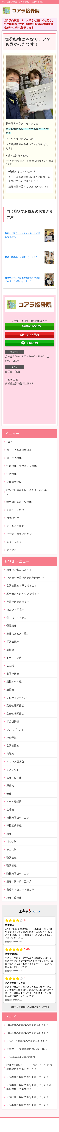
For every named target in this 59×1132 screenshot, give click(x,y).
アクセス (11, 550)
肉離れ (10, 753)
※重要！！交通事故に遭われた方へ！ (27, 1049)
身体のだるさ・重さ (17, 633)
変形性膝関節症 (15, 713)
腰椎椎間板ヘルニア (17, 817)
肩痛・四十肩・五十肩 (19, 881)
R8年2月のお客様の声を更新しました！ (28, 1025)
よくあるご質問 (15, 526)
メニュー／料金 (15, 510)
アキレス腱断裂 (15, 761)
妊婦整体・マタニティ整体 (21, 466)
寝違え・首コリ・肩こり (20, 889)
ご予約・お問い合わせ (19, 534)
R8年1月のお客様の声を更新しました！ (28, 1033)
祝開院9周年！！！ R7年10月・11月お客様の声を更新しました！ (29, 1067)
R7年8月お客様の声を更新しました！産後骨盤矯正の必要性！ (28, 1087)
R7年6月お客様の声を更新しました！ (27, 1105)
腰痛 (8, 833)
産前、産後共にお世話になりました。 (22, 257)
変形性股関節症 (15, 705)
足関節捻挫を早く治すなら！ (22, 585)
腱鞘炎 (10, 649)
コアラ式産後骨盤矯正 (19, 450)
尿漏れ (10, 785)
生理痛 (10, 809)
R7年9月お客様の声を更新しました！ (27, 1077)
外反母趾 (11, 737)
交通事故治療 (14, 482)
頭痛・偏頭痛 (14, 897)
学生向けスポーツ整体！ (20, 502)
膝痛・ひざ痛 (14, 777)
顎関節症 (11, 857)
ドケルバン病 (14, 657)
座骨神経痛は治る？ (17, 601)
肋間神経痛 (12, 673)
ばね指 (10, 665)
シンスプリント (15, 729)
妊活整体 (11, 473)
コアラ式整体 (14, 458)
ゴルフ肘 (11, 841)
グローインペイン (16, 697)
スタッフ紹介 (14, 542)
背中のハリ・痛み (16, 617)
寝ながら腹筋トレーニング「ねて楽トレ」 (27, 492)
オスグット (12, 769)
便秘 (8, 793)
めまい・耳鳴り (15, 609)
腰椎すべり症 (14, 681)
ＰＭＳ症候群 (14, 801)
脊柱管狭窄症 (14, 825)
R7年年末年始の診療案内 (20, 1057)
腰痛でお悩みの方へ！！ (20, 569)
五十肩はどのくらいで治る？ (22, 593)
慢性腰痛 (11, 625)
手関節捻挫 (12, 641)
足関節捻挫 (12, 745)
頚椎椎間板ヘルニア (17, 873)
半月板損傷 (12, 721)
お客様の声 (12, 518)
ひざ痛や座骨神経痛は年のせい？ (25, 577)
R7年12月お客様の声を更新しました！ (28, 1041)
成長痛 (10, 689)
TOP (9, 442)
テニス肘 (11, 849)
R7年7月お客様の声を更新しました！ (27, 1097)
